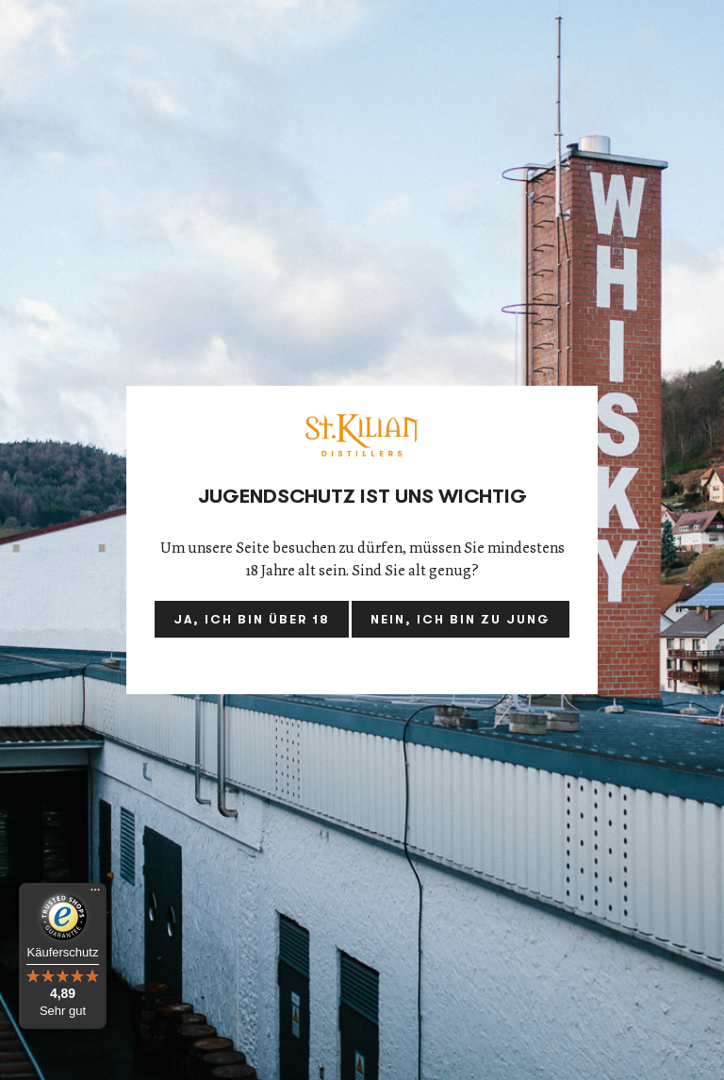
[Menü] (95, 894)
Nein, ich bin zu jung (460, 619)
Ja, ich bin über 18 (251, 619)
